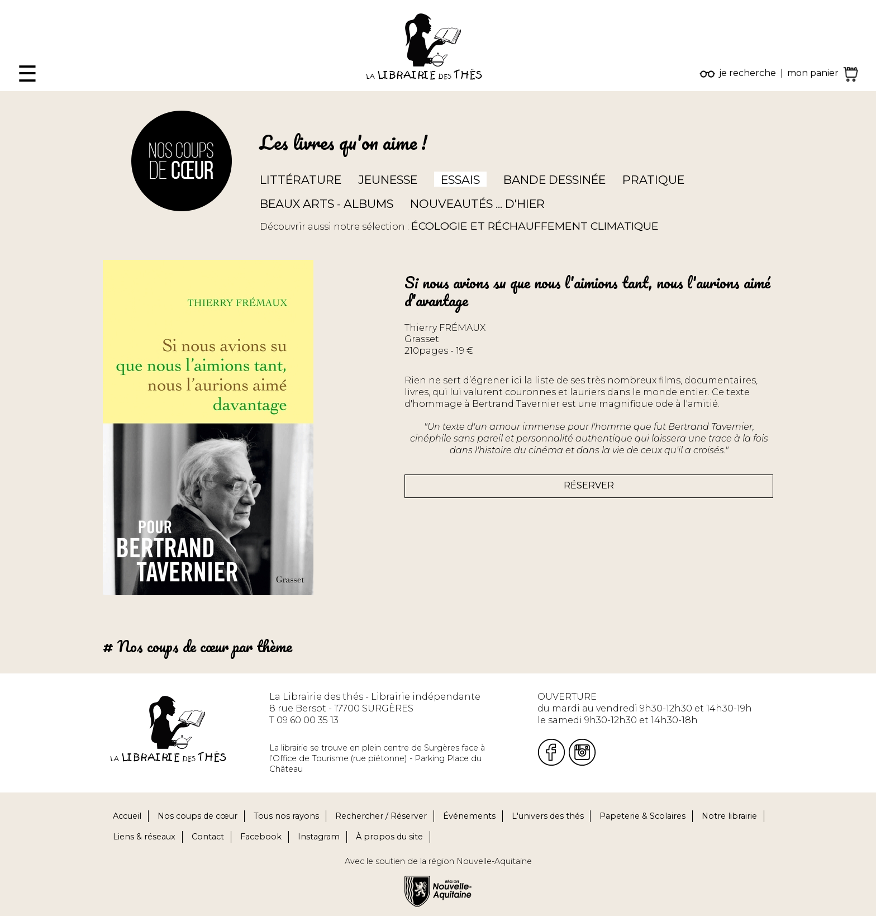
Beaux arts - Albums (326, 204)
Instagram (319, 837)
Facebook (261, 837)
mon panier (813, 73)
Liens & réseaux (144, 837)
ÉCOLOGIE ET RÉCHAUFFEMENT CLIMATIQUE (535, 225)
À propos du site (389, 837)
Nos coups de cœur (197, 816)
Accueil (127, 816)
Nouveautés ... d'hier (477, 204)
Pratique (653, 180)
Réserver (589, 485)
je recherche (747, 73)
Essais (460, 180)
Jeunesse (387, 180)
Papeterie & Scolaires (642, 816)
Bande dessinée (554, 180)
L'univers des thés (548, 816)
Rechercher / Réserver (381, 816)
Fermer (17, 5)
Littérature (300, 180)
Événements (469, 816)
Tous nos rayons (286, 816)
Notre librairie (729, 816)
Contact (208, 837)
